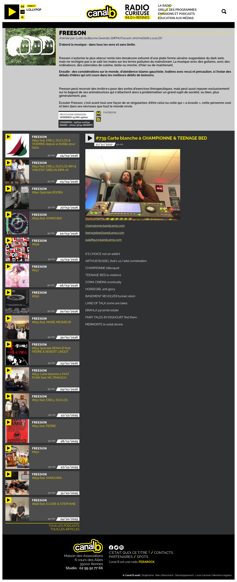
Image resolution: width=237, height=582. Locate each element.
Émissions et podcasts (176, 14)
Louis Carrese (203, 575)
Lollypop (33, 9)
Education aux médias (176, 18)
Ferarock (147, 562)
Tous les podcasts (64, 525)
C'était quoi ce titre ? (129, 552)
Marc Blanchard (164, 575)
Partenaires (121, 557)
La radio (164, 5)
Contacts (163, 552)
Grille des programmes (177, 9)
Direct (31, 6)
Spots (142, 557)
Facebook (109, 112)
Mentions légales (222, 575)
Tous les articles (65, 529)
